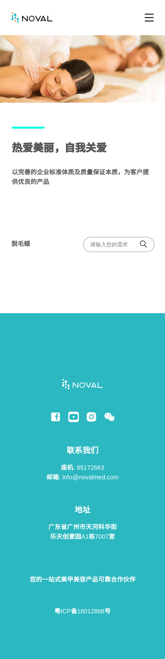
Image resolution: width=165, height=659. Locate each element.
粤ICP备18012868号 (82, 611)
